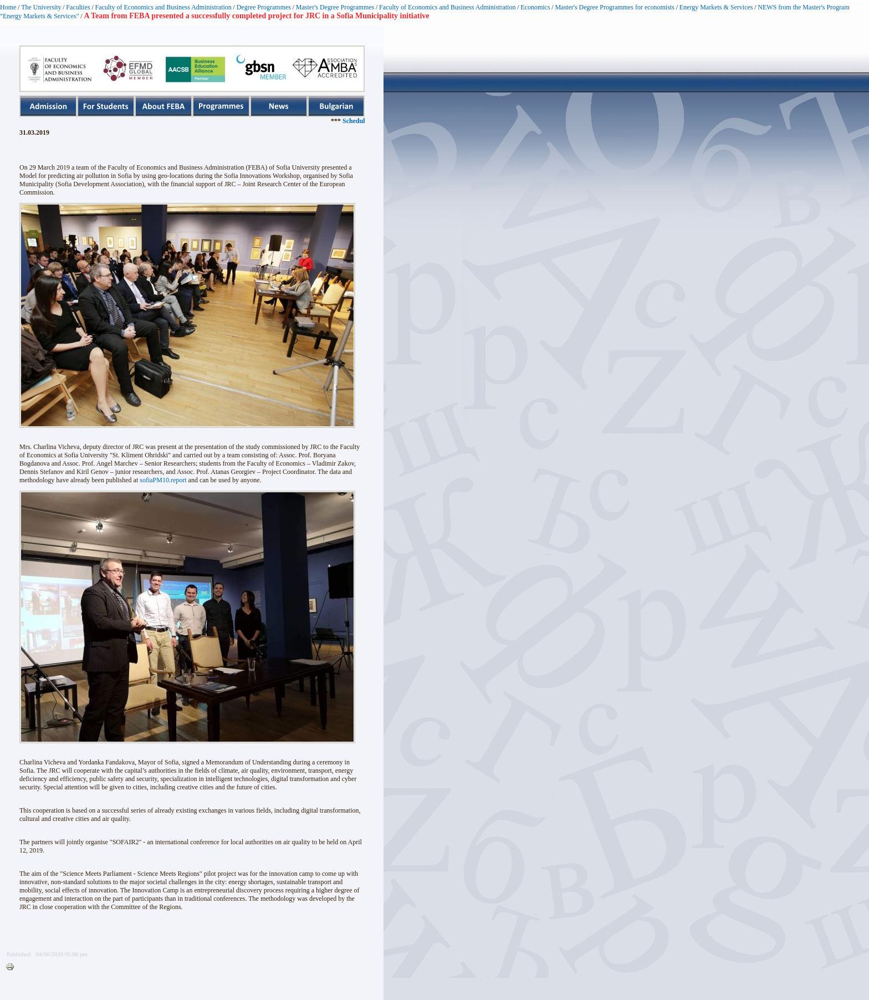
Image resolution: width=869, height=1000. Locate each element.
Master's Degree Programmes (335, 7)
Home (8, 7)
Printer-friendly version (13, 967)
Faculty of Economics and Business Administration (163, 7)
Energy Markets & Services (716, 7)
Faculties (78, 7)
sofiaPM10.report (163, 480)
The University (41, 7)
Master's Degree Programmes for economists (614, 7)
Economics (535, 7)
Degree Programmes (264, 7)
